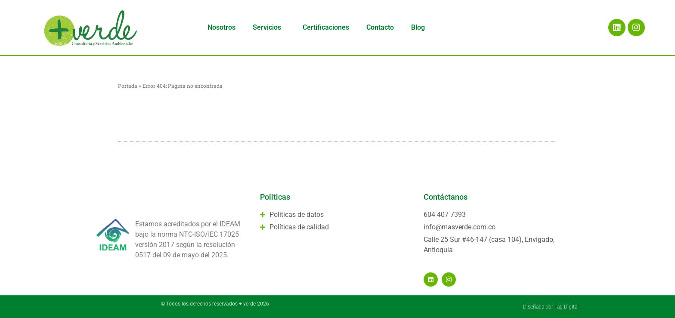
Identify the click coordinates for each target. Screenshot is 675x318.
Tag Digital (566, 307)
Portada (127, 85)
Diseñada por (538, 307)
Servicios (269, 27)
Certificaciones (326, 27)
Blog (418, 27)
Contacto (380, 27)
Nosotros (221, 27)
